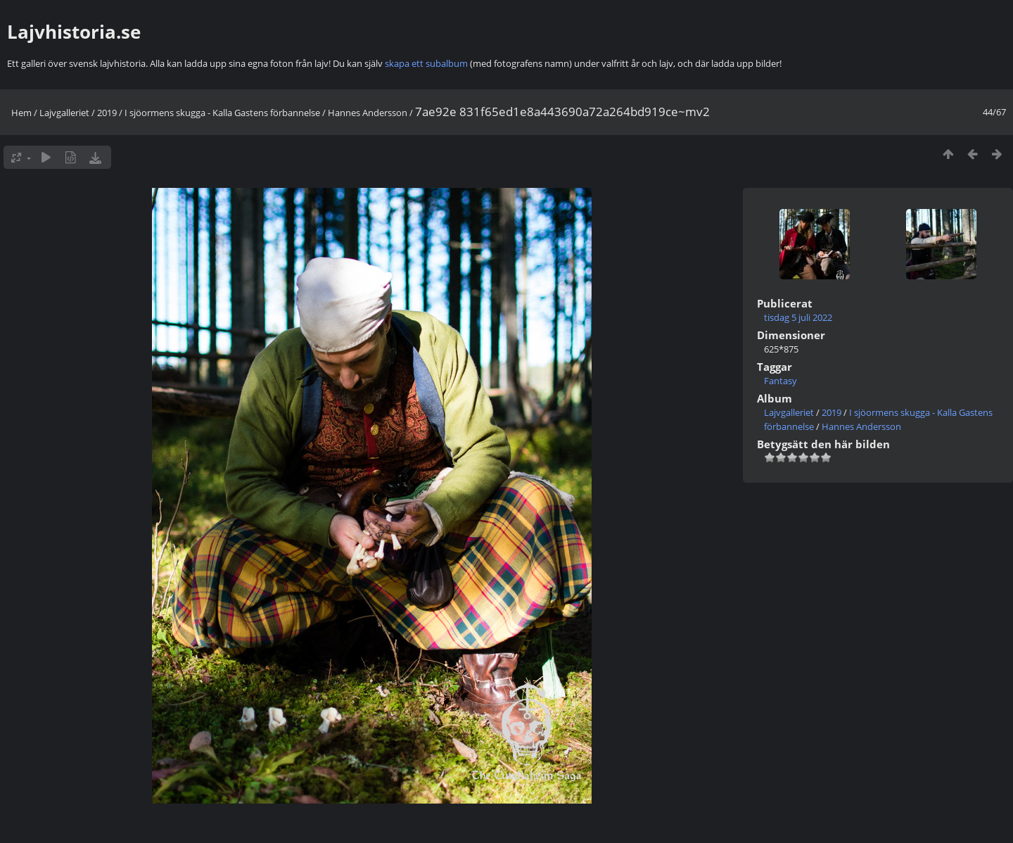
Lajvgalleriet (64, 112)
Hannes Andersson (367, 112)
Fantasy (780, 380)
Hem (21, 112)
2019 (107, 112)
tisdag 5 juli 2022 (798, 317)
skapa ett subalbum (426, 63)
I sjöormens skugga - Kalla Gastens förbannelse (222, 112)
